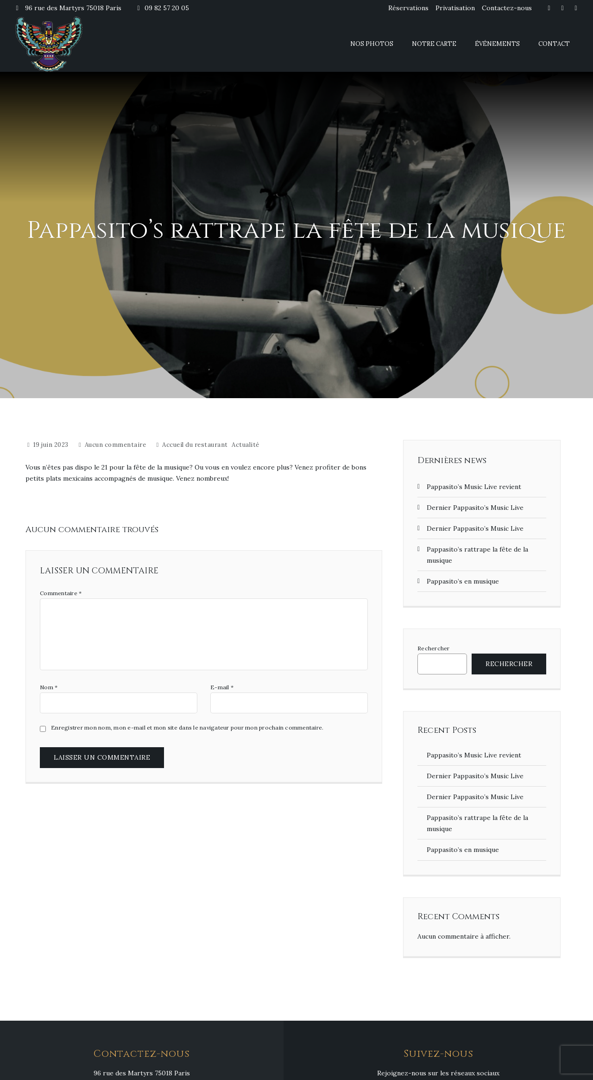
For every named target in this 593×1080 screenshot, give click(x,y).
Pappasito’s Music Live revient (474, 487)
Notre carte (434, 44)
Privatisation (455, 8)
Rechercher (433, 648)
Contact (554, 44)
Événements (497, 44)
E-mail (221, 687)
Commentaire (61, 593)
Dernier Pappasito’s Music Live (475, 507)
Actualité (245, 445)
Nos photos (371, 44)
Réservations (408, 8)
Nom (48, 687)
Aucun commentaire (115, 445)
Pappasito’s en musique (463, 581)
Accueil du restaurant (195, 445)
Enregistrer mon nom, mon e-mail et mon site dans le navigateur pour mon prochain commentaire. (187, 727)
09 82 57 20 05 (162, 8)
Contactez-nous (507, 8)
